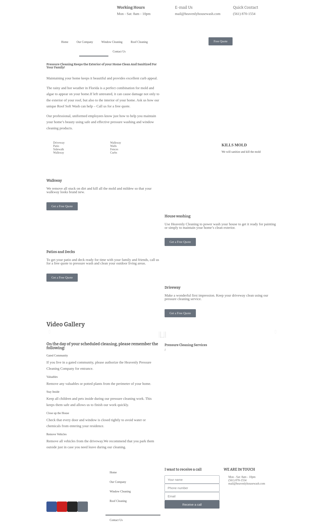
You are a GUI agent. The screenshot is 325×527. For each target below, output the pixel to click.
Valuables (52, 376)
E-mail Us (184, 7)
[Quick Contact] (228, 9)
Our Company (84, 42)
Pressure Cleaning (93, 51)
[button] (49, 331)
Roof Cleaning (139, 42)
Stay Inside (52, 391)
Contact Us (119, 51)
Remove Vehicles (56, 434)
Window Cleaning (111, 42)
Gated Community (57, 355)
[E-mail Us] (170, 9)
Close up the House (57, 413)
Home (64, 42)
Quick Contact (245, 7)
